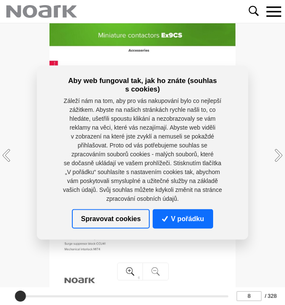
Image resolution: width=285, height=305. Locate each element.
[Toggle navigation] (273, 11)
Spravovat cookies (111, 218)
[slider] (20, 296)
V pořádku (183, 218)
